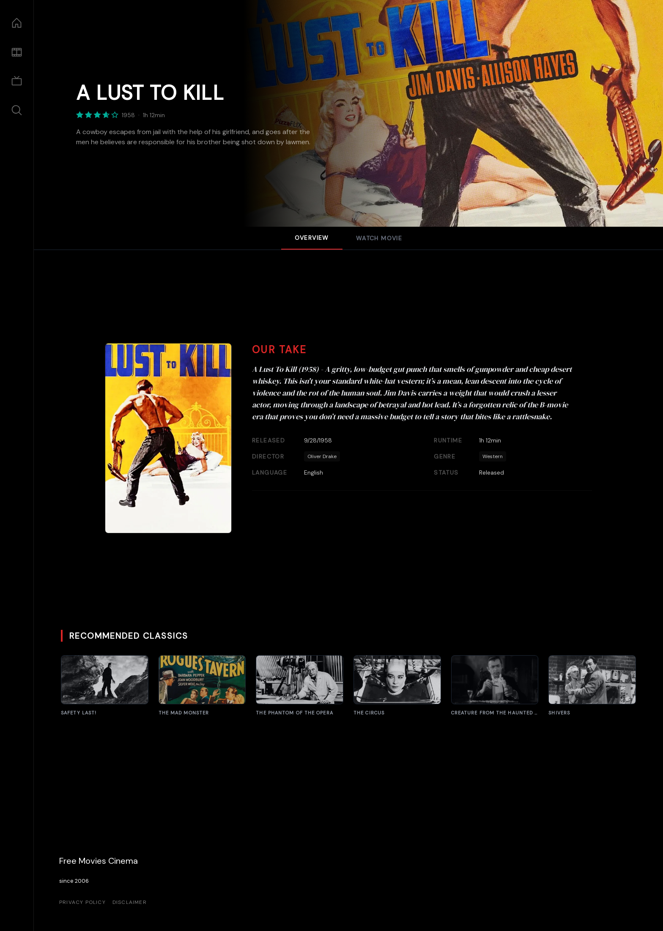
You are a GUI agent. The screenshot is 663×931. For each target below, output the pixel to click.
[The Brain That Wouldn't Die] (397, 686)
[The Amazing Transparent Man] (299, 686)
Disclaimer (129, 902)
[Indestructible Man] (592, 686)
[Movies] (17, 52)
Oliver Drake (322, 456)
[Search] (17, 110)
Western (492, 456)
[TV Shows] (17, 81)
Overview (312, 238)
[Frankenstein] (104, 686)
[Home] (17, 23)
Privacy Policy (82, 902)
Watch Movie (379, 238)
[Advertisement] (348, 305)
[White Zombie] (495, 686)
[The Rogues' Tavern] (202, 686)
